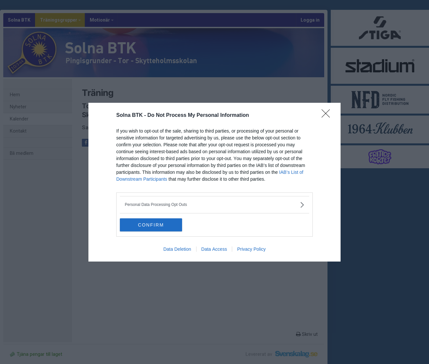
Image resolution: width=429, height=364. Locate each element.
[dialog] (214, 182)
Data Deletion (177, 249)
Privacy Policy (251, 249)
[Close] (328, 115)
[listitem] (214, 204)
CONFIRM (151, 224)
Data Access (214, 249)
